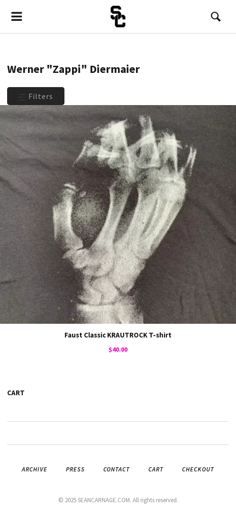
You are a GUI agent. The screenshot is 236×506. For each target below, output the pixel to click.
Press (75, 469)
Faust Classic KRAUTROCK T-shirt (118, 334)
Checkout (198, 469)
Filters (35, 96)
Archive (34, 469)
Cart (155, 469)
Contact (116, 469)
